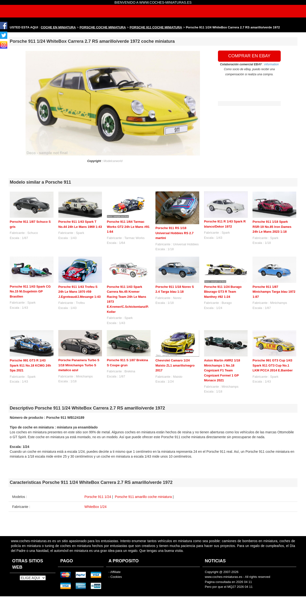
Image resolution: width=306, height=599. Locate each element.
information (271, 64)
